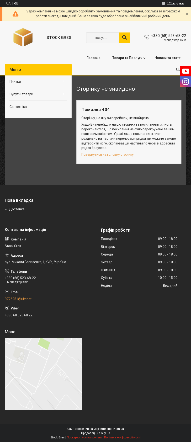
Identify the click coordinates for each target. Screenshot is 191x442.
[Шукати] (124, 37)
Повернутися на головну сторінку (107, 154)
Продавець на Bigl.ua (95, 433)
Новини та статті (167, 58)
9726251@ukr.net (18, 299)
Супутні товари (21, 94)
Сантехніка (18, 107)
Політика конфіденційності (122, 437)
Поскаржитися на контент (84, 437)
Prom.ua (118, 429)
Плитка (15, 81)
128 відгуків (175, 3)
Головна (94, 58)
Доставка (17, 209)
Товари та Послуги (127, 58)
